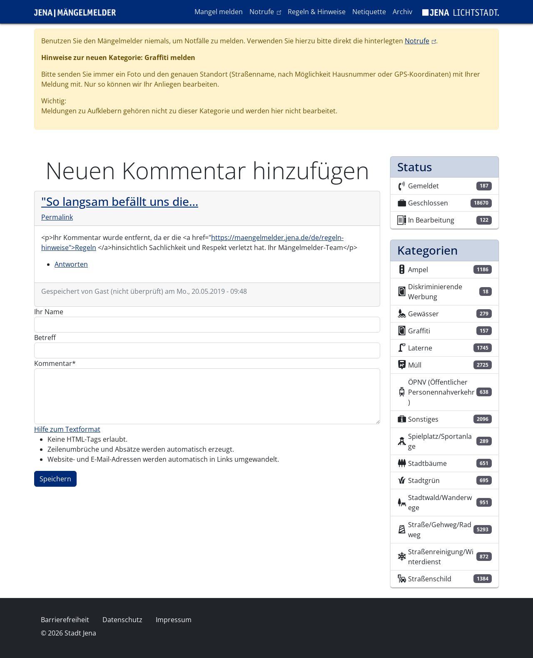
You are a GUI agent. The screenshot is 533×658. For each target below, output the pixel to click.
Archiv (402, 11)
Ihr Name (48, 311)
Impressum (174, 619)
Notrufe (266, 11)
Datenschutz (122, 619)
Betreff (45, 337)
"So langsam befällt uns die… (119, 201)
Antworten (71, 264)
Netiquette (369, 11)
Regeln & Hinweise (317, 11)
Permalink (57, 217)
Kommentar (53, 363)
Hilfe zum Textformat (67, 429)
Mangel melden (218, 11)
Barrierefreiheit (65, 619)
